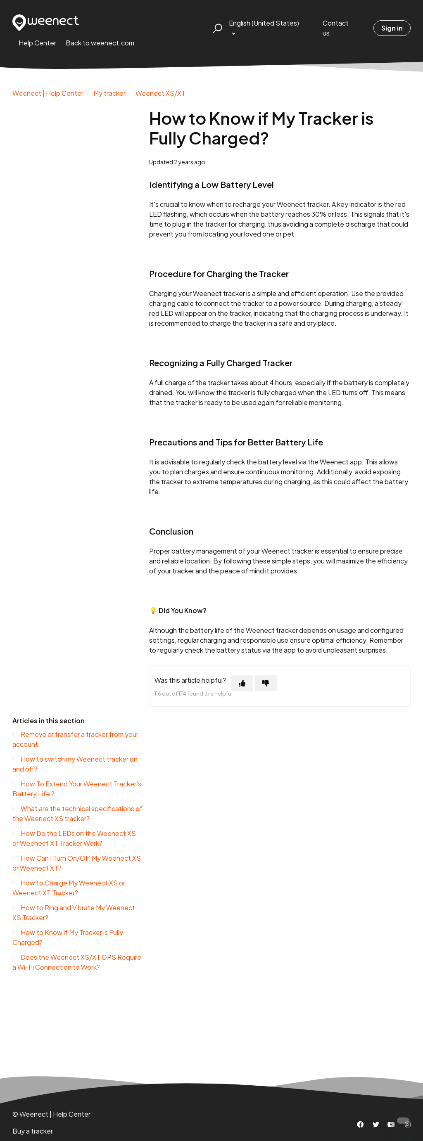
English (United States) (264, 23)
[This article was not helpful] (265, 683)
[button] (216, 28)
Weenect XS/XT (160, 93)
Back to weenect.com (100, 42)
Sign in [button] (392, 28)
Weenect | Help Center (47, 93)
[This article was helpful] (242, 683)
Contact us (336, 28)
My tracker (109, 93)
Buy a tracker (32, 1131)
